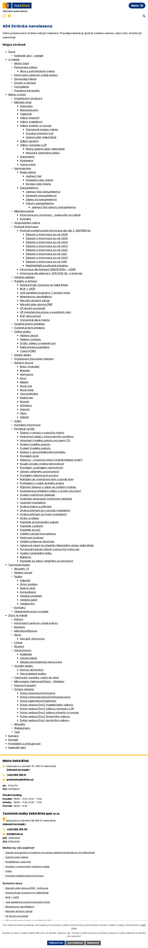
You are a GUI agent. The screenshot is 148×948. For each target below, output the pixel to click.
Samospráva (22, 168)
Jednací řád (33, 176)
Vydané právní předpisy (29, 324)
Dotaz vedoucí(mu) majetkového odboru (46, 705)
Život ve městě (17, 615)
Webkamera (22, 728)
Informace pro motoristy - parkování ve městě (50, 215)
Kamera (13, 736)
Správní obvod (23, 363)
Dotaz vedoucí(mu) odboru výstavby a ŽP (47, 708)
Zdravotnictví (22, 650)
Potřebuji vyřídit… (24, 429)
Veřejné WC (27, 604)
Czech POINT (28, 351)
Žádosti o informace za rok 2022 (47, 250)
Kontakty (25, 219)
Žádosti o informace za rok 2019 (46, 261)
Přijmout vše (56, 942)
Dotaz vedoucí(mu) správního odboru (44, 720)
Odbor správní (29, 141)
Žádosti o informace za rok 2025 (47, 238)
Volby (17, 421)
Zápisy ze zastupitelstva (41, 199)
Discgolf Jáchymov (32, 638)
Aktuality (19, 724)
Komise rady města (38, 184)
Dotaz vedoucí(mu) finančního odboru (45, 716)
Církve (18, 642)
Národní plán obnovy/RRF (36, 304)
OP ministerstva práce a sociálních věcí (45, 312)
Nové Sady (27, 390)
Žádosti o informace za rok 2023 (47, 246)
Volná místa (28, 164)
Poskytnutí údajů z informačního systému (46, 436)
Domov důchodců (31, 670)
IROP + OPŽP (27, 289)
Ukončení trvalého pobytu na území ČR (45, 440)
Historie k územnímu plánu (43, 153)
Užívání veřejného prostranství (39, 471)
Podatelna (26, 160)
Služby (18, 576)
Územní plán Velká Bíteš (41, 137)
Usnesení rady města (39, 180)
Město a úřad (17, 94)
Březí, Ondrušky (29, 366)
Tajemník (26, 114)
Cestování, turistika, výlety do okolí (36, 677)
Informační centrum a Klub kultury (36, 75)
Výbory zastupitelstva (40, 203)
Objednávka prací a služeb (31, 611)
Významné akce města (35, 320)
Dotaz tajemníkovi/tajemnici (38, 701)
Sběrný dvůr (28, 588)
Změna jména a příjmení (35, 506)
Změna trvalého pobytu (35, 444)
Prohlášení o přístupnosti (24, 743)
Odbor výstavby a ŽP (33, 145)
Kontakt (13, 740)
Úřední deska (22, 355)
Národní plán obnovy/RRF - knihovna (26, 888)
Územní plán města (16, 857)
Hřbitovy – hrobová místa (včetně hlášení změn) (51, 460)
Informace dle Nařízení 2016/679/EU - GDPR (48, 269)
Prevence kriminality (27, 90)
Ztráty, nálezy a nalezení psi (38, 343)
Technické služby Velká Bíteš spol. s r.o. (31, 813)
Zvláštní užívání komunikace (38, 534)
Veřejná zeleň (28, 600)
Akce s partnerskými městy (37, 71)
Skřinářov (26, 405)
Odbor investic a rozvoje (35, 125)
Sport (17, 635)
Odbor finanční (29, 118)
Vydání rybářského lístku (36, 553)
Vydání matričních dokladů (37, 495)
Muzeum (19, 627)
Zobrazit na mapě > (18, 769)
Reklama (25, 557)
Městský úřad (22, 102)
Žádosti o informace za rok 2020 (47, 258)
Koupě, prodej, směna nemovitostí (42, 464)
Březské (25, 370)
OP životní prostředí (32, 308)
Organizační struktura (28, 98)
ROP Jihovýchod (30, 316)
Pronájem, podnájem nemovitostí (41, 467)
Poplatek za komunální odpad (39, 522)
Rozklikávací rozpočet (18, 861)
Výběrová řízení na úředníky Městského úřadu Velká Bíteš (56, 545)
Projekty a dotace (25, 281)
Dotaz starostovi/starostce (37, 693)
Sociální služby (23, 666)
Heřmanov (26, 374)
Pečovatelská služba (33, 673)
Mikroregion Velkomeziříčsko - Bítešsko (39, 681)
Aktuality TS (21, 569)
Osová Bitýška (29, 394)
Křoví (23, 378)
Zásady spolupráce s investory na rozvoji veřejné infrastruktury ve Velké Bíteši (50, 852)
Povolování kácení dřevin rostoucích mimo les (49, 549)
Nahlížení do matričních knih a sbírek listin (47, 479)
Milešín (24, 382)
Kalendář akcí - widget (28, 55)
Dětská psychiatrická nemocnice (41, 662)
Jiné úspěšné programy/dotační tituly (27, 902)
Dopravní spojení (25, 685)
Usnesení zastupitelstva (41, 195)
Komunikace (28, 592)
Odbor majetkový (31, 122)
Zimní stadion (28, 584)
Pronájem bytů (29, 456)
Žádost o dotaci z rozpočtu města (42, 432)
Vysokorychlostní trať (39, 133)
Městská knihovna (25, 631)
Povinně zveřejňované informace (24, 875)
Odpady (25, 580)
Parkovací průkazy (32, 537)
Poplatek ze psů (30, 530)
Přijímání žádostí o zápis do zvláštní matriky (48, 487)
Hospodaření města (27, 223)
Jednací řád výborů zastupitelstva (54, 207)
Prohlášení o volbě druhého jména (42, 483)
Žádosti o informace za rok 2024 (47, 242)
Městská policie (24, 211)
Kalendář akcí (17, 747)
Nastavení (93, 942)
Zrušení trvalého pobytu (35, 448)
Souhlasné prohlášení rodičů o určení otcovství (50, 491)
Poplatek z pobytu (31, 526)
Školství (19, 646)
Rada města (28, 172)
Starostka (26, 106)
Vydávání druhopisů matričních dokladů (46, 499)
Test (17, 732)
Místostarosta (29, 110)
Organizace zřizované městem (34, 359)
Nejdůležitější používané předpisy (47, 265)
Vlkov (23, 413)
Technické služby (19, 565)
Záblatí (24, 417)
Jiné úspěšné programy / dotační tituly (45, 293)
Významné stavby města (42, 129)
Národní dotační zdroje (35, 300)
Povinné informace (26, 226)
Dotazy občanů (24, 689)
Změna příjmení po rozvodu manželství (45, 510)
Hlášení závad (29, 335)
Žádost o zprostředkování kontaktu (42, 452)
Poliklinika (26, 654)
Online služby (22, 331)
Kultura (18, 619)
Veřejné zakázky (24, 277)
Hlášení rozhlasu (30, 339)
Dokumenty (27, 157)
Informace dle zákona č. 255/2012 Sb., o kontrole (51, 273)
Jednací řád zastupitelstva (43, 191)
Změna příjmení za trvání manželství (43, 514)
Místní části (21, 63)
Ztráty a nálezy (29, 518)
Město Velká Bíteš (16, 761)
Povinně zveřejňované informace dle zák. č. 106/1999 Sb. (55, 230)
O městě (13, 59)
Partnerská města (25, 67)
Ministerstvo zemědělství (36, 296)
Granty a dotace (25, 83)
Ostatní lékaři (28, 658)
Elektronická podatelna (34, 347)
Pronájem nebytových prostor (39, 475)
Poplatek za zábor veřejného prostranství (46, 561)
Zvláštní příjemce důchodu (37, 541)
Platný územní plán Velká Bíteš (45, 149)
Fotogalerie (21, 87)
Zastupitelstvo (29, 188)
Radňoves (26, 397)
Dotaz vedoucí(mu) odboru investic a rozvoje (49, 712)
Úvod (11, 52)
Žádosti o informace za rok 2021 (46, 254)
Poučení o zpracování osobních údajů (27, 866)
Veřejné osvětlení (31, 596)
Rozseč (24, 401)
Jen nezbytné (75, 942)
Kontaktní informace (27, 425)
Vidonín (25, 409)
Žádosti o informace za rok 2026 (47, 234)
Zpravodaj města (25, 79)
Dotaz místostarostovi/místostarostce (45, 697)
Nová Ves (26, 386)
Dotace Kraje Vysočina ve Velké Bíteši (44, 285)
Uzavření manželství (33, 502)
